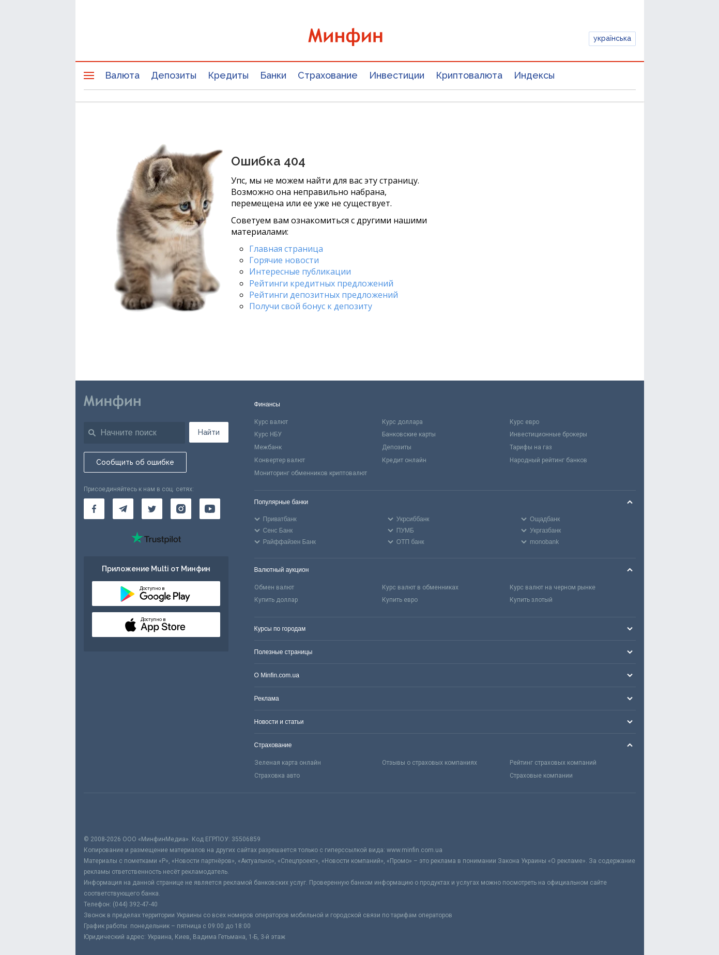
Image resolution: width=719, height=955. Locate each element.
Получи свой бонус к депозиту (310, 306)
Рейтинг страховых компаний (553, 762)
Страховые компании (541, 775)
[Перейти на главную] (360, 38)
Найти (209, 432)
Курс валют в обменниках (420, 587)
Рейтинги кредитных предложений (321, 283)
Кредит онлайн (404, 460)
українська (612, 38)
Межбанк (268, 447)
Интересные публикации (300, 271)
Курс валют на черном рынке (552, 587)
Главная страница (286, 248)
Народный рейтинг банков (548, 460)
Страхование (328, 75)
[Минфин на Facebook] (94, 508)
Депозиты (173, 75)
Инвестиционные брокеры (548, 434)
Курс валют (271, 422)
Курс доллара (402, 422)
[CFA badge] (107, 814)
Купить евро (400, 599)
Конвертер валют (279, 460)
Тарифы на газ (531, 447)
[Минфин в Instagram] (181, 508)
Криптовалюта (469, 75)
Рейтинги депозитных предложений (323, 294)
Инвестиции (396, 75)
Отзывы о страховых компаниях (429, 762)
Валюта (122, 75)
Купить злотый (531, 599)
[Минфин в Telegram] (123, 508)
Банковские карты (409, 434)
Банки (273, 75)
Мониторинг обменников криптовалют (310, 473)
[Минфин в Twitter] (152, 508)
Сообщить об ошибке (135, 462)
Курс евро (524, 422)
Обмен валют (274, 587)
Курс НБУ (268, 434)
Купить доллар (276, 599)
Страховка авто (277, 775)
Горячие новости (284, 260)
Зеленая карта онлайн (287, 762)
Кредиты (228, 75)
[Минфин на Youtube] (210, 508)
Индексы (534, 75)
